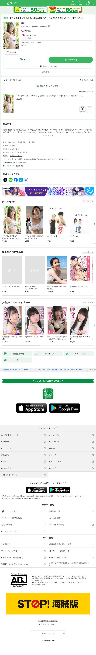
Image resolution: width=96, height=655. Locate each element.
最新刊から (89, 91)
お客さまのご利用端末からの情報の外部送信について (69, 564)
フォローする (49, 26)
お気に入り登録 (87, 80)
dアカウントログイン (10, 531)
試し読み (13, 52)
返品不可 (23, 45)
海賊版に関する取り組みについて (15, 564)
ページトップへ (48, 634)
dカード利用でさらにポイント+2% (31, 42)
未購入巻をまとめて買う (50, 86)
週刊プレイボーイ (16, 156)
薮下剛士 (44, 26)
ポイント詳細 (26, 38)
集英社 (12, 146)
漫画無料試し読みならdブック (11, 369)
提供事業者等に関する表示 (60, 544)
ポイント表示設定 (56, 525)
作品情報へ (46, 72)
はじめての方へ (9, 511)
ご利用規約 (5, 544)
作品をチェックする (50, 66)
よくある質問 (54, 518)
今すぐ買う (72, 60)
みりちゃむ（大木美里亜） (30, 26)
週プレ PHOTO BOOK (19, 152)
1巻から (81, 91)
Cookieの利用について (58, 558)
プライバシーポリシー (10, 551)
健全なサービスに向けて (59, 551)
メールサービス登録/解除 (11, 518)
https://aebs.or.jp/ (39, 584)
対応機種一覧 (54, 511)
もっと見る (87, 202)
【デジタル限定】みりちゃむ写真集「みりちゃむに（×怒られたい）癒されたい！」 (50, 96)
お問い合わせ (6, 525)
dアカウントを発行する (48, 621)
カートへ (27, 60)
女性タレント (16, 149)
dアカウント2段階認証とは (12, 558)
